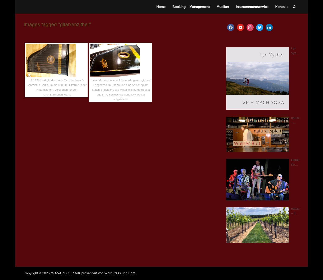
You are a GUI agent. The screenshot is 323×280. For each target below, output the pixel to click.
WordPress (112, 273)
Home (160, 7)
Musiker (222, 7)
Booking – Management (191, 7)
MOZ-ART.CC (61, 273)
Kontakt (281, 7)
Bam (131, 273)
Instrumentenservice (252, 7)
